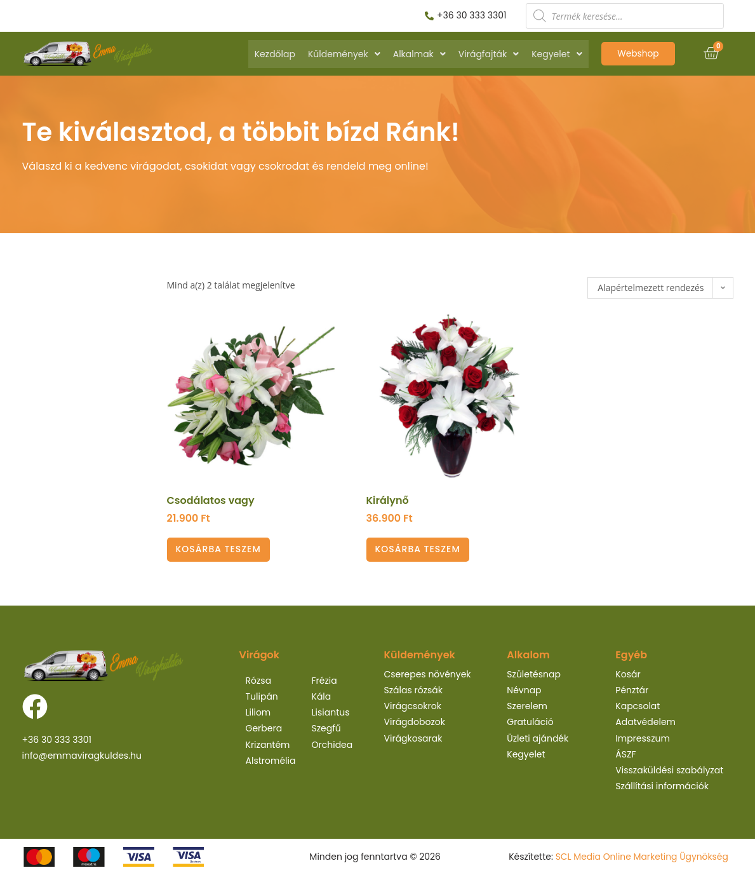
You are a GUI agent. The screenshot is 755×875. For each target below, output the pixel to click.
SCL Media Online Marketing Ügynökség (641, 856)
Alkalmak (419, 54)
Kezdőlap (275, 54)
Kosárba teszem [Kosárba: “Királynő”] (417, 549)
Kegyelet (556, 54)
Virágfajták (488, 54)
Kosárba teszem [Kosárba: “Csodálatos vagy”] (218, 549)
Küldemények (344, 54)
